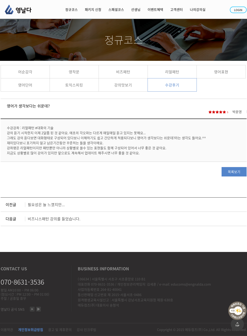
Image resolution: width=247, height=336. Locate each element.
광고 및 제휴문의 (60, 329)
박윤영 (237, 111)
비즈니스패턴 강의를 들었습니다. (54, 219)
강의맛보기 (123, 85)
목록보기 (234, 171)
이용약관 (7, 329)
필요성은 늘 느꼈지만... (46, 204)
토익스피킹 (74, 85)
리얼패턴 (172, 72)
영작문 (74, 72)
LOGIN (238, 10)
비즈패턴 (123, 72)
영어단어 (25, 85)
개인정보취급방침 (30, 329)
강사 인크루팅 (86, 329)
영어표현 (221, 72)
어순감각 (25, 72)
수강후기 (172, 85)
